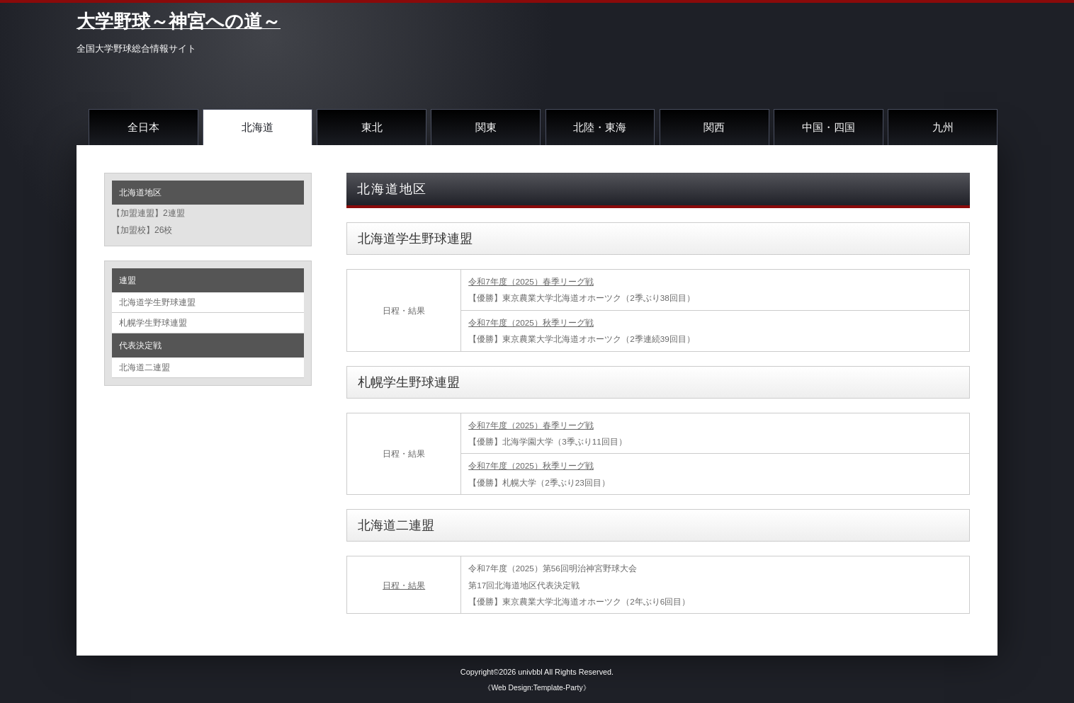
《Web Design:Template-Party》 (536, 688)
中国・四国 (828, 127)
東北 (372, 127)
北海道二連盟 (144, 367)
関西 (714, 127)
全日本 (143, 127)
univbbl (530, 672)
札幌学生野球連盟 (153, 323)
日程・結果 (404, 585)
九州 (943, 127)
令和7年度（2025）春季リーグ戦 (531, 281)
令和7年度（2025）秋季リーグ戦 (531, 322)
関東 (486, 127)
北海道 (257, 127)
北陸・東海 (599, 127)
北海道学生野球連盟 (157, 302)
